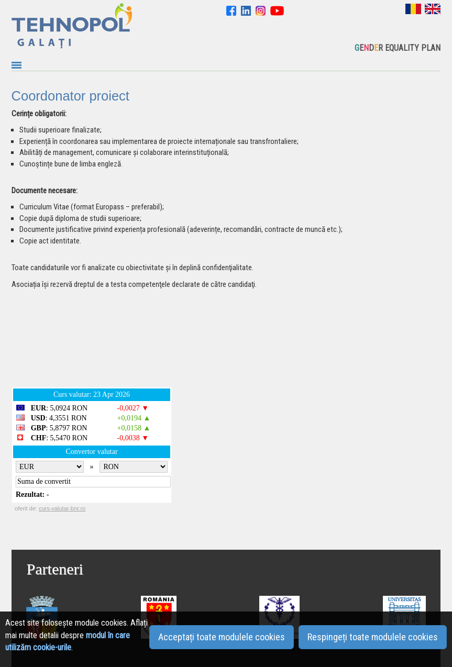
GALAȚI (221, 340)
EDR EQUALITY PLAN (397, 48)
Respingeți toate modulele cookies (372, 636)
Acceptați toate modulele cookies (221, 636)
